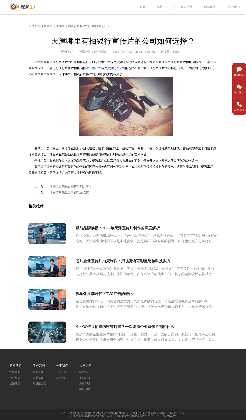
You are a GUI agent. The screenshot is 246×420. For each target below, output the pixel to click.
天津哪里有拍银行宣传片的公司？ (69, 186)
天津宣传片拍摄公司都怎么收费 (68, 192)
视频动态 (14, 383)
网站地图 (84, 389)
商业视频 (38, 377)
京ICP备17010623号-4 (139, 413)
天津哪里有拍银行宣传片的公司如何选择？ (81, 26)
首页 (142, 7)
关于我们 (234, 7)
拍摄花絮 (14, 372)
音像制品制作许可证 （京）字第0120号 (152, 415)
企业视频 (38, 372)
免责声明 (84, 383)
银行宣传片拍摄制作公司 (108, 68)
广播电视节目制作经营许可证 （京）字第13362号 (99, 415)
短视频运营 (39, 383)
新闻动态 (210, 7)
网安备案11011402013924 (168, 413)
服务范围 (186, 7)
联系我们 (61, 377)
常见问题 (84, 377)
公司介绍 (61, 372)
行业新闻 (43, 26)
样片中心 (163, 7)
